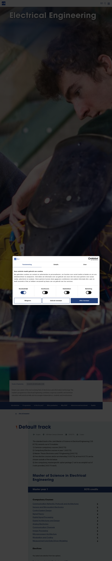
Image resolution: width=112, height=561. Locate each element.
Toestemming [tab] (27, 264)
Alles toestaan (84, 300)
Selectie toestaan (56, 300)
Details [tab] (56, 264)
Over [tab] (85, 264)
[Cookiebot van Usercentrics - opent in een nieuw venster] (89, 259)
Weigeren (27, 300)
